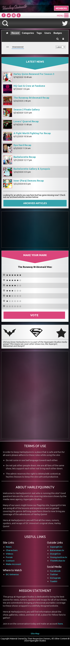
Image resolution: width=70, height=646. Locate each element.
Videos (9, 553)
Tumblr (53, 581)
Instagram (55, 578)
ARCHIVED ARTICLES (35, 203)
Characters (12, 550)
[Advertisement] (35, 229)
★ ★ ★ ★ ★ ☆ (13, 280)
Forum (9, 557)
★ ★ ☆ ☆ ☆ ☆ (13, 296)
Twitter (54, 574)
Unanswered (17, 47)
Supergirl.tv (56, 547)
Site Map (35, 633)
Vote (34, 315)
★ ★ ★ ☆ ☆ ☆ (13, 290)
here (60, 623)
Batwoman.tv (57, 550)
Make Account (13, 564)
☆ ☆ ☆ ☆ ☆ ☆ (13, 306)
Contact (10, 560)
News (9, 547)
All (7, 47)
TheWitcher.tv (57, 560)
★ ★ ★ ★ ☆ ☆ (13, 285)
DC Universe (12, 574)
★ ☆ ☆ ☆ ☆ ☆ (13, 301)
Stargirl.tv (55, 553)
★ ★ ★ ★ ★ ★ (13, 275)
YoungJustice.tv (58, 557)
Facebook (55, 571)
